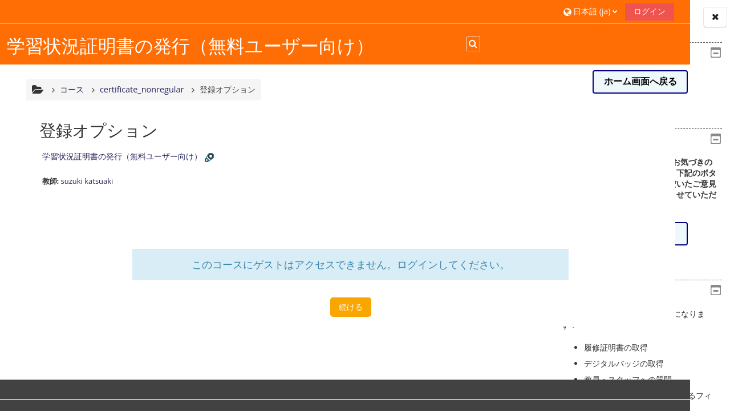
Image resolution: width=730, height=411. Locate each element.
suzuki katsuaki (85, 188)
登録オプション (226, 96)
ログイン (511, 11)
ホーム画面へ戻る (640, 81)
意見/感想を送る (640, 233)
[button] (452, 11)
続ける (281, 314)
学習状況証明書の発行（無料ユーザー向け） (120, 163)
